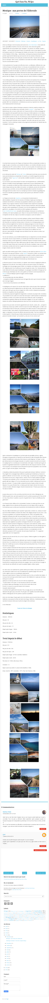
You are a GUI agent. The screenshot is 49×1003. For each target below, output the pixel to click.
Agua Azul (15, 178)
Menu (4, 5)
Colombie (6, 914)
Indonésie (11, 916)
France (36, 914)
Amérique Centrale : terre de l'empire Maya (16, 940)
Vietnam (25, 920)
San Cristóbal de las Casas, (10, 211)
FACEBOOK (5, 903)
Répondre (43, 828)
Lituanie (34, 916)
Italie (16, 916)
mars (7, 960)
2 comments (24, 13)
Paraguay (5, 918)
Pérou (18, 918)
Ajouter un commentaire (40, 850)
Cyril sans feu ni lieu (16, 889)
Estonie (26, 914)
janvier (8, 965)
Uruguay (17, 920)
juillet (7, 952)
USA (21, 920)
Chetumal (17, 41)
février (8, 962)
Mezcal (4, 273)
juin (7, 954)
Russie (32, 919)
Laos (25, 916)
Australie (38, 911)
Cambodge (28, 913)
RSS (11, 903)
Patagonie (12, 919)
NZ (32, 917)
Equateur (21, 914)
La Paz (39, 41)
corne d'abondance (32, 45)
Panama (42, 917)
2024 (6, 926)
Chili (34, 913)
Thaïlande (11, 920)
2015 (6, 969)
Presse (28, 918)
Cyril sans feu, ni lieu (24, 1)
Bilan (14, 913)
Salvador (42, 918)
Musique (16, 917)
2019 (6, 930)
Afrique (6, 911)
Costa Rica (11, 914)
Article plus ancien (40, 873)
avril (7, 958)
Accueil (24, 873)
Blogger (7, 998)
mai (7, 956)
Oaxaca (28, 41)
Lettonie (29, 916)
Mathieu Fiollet (7, 812)
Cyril (4, 834)
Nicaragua (27, 917)
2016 (6, 967)
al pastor (31, 109)
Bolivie (19, 913)
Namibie (21, 917)
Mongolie (8, 917)
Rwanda (37, 918)
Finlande (31, 914)
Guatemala (41, 914)
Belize (10, 913)
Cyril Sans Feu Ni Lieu (30, 888)
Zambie (30, 920)
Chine (40, 913)
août (7, 949)
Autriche (5, 913)
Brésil (23, 913)
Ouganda (36, 917)
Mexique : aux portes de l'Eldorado (14, 938)
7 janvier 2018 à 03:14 (8, 836)
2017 (6, 935)
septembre (9, 947)
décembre (8, 936)
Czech (16, 914)
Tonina (24, 174)
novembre (8, 943)
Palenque (23, 41)
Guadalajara (34, 41)
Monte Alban (43, 251)
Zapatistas (18, 198)
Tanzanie (5, 920)
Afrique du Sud (14, 911)
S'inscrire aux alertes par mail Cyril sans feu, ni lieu (15, 879)
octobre (8, 945)
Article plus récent (8, 873)
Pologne (23, 918)
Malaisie (39, 916)
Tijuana (44, 41)
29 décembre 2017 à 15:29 (9, 813)
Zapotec (25, 253)
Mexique (17, 13)
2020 (6, 928)
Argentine (29, 911)
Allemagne (21, 911)
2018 (6, 933)
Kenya (20, 916)
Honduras (6, 916)
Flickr (8, 903)
